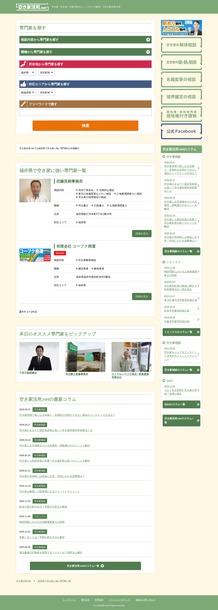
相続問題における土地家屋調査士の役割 (42, 522)
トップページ (69, 600)
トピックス (39, 516)
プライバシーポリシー (119, 600)
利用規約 (99, 600)
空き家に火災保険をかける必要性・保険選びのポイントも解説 (54, 445)
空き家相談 (39, 409)
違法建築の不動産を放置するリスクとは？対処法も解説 (50, 552)
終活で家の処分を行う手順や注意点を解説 (43, 506)
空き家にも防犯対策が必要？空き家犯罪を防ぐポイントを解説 (54, 460)
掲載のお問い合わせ (145, 600)
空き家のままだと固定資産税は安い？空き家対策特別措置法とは (55, 430)
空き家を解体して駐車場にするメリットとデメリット (49, 491)
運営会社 (85, 600)
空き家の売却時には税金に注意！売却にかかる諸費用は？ (52, 476)
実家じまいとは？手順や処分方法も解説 (42, 537)
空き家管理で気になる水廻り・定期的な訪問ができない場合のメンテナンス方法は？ (67, 415)
